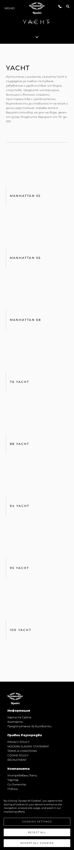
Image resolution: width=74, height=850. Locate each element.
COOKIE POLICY (18, 755)
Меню (9, 8)
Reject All (37, 832)
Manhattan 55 (25, 196)
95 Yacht (19, 568)
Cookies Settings (37, 821)
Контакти (15, 722)
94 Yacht (19, 506)
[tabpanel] (37, 363)
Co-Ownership (16, 784)
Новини (12, 789)
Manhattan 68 (25, 320)
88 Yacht (19, 444)
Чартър (13, 780)
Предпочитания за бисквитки (29, 726)
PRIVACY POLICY (18, 742)
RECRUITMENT (17, 760)
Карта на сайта (19, 717)
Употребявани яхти (22, 775)
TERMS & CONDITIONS (22, 751)
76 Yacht (19, 382)
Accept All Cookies (37, 843)
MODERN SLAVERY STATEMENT (28, 746)
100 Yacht (20, 630)
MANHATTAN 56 (25, 258)
